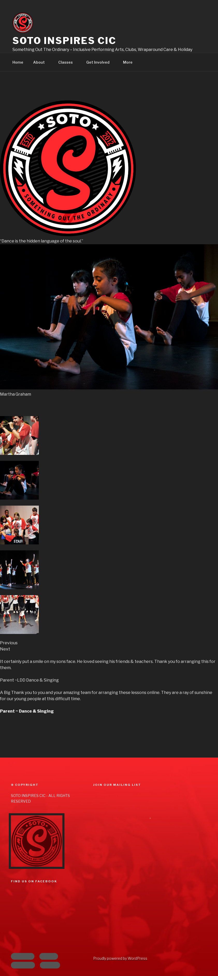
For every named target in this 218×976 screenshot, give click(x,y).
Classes (68, 62)
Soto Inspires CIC (64, 40)
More (130, 62)
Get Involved (100, 62)
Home (17, 62)
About (41, 62)
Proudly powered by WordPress (120, 958)
